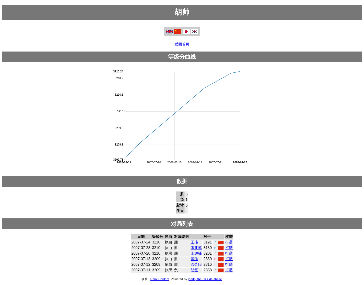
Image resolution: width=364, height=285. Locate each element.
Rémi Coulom (159, 279)
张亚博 (196, 248)
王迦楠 (196, 253)
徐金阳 (196, 264)
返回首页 (182, 44)
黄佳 (194, 259)
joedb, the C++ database (205, 279)
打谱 (229, 242)
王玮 (194, 242)
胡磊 (194, 270)
